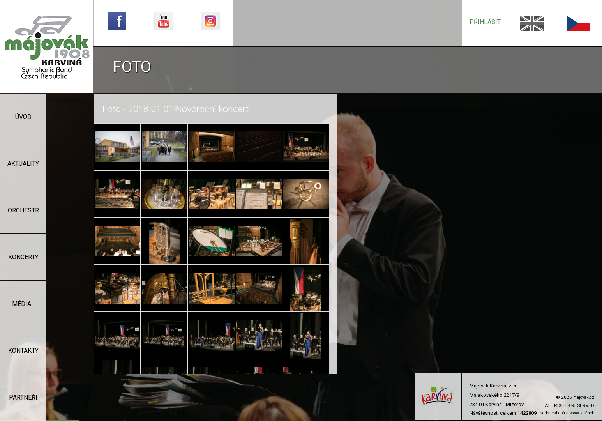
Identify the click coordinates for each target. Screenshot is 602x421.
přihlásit (485, 22)
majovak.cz (583, 397)
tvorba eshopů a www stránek (566, 413)
